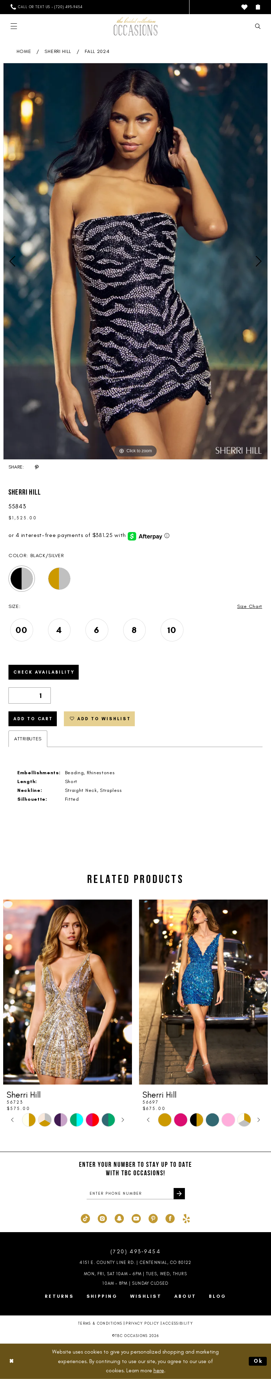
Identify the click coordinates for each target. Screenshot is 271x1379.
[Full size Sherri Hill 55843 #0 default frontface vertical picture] (135, 261)
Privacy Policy (142, 1323)
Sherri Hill (57, 51)
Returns (59, 1296)
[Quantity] (29, 695)
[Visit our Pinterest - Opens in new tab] (153, 1218)
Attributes (28, 739)
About (185, 1296)
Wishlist (146, 1296)
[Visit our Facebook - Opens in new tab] (170, 1218)
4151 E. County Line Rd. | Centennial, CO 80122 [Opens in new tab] (135, 1262)
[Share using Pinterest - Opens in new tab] (37, 467)
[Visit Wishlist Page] (244, 7)
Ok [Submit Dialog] (259, 1361)
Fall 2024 (97, 51)
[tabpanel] (135, 261)
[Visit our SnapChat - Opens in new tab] (119, 1218)
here (158, 1370)
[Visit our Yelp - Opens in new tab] (186, 1218)
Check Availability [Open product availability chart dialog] (44, 672)
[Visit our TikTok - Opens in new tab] (85, 1218)
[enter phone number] (135, 1193)
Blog (217, 1296)
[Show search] (257, 26)
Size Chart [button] (249, 606)
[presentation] (67, 992)
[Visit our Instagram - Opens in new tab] (102, 1218)
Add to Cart (33, 718)
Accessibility (178, 1323)
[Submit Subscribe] (179, 1193)
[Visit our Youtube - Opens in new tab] (136, 1218)
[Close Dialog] (11, 1361)
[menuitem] (46, 7)
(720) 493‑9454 (135, 1251)
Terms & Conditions (100, 1323)
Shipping (102, 1296)
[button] (257, 7)
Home (24, 51)
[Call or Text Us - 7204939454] (46, 7)
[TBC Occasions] (135, 26)
